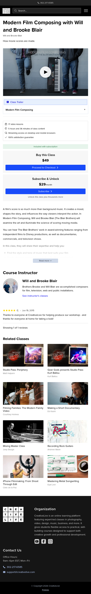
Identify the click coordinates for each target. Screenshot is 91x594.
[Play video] (45, 72)
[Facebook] (43, 541)
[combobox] (47, 10)
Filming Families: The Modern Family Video (23, 409)
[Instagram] (50, 541)
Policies (45, 589)
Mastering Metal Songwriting (63, 481)
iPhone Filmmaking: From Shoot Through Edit (20, 482)
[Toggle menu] (85, 10)
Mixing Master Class (14, 446)
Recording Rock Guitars (60, 446)
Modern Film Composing (19, 110)
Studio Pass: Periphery (15, 369)
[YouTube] (36, 541)
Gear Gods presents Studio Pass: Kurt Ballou (66, 371)
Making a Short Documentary (64, 408)
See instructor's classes (35, 295)
